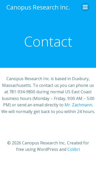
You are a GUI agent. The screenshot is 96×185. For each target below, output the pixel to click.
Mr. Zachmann (78, 105)
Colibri (73, 149)
